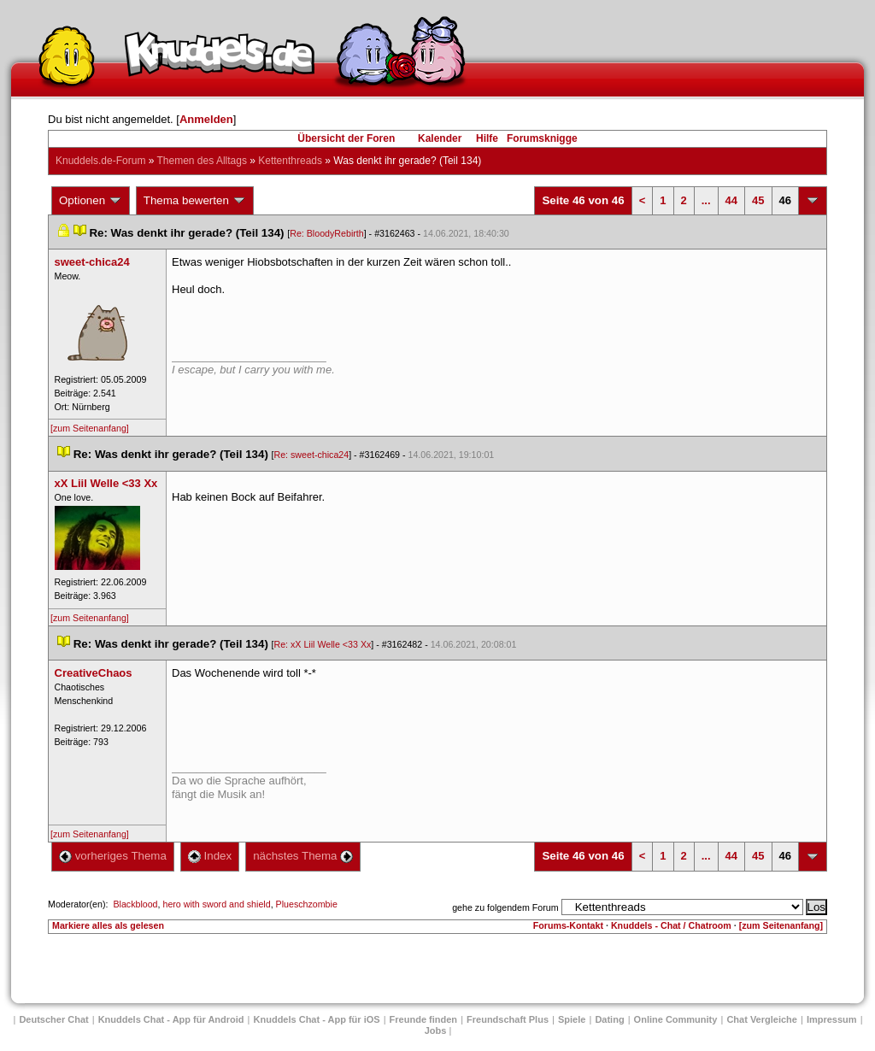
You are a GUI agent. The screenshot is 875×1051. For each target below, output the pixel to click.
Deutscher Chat (53, 1019)
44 (731, 200)
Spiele (571, 1019)
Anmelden (206, 119)
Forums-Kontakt (568, 925)
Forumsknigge (542, 138)
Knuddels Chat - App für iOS (317, 1019)
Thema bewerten (195, 201)
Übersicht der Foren (346, 138)
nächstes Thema (303, 855)
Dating (609, 1019)
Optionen (90, 201)
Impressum (832, 1019)
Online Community (676, 1019)
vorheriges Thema (113, 855)
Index (210, 855)
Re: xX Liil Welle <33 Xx (323, 644)
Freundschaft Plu (508, 1019)
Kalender (439, 138)
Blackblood (135, 904)
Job (436, 1030)
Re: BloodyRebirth (326, 233)
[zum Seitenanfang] (89, 428)
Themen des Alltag (202, 161)
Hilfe (487, 138)
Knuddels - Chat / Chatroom (671, 925)
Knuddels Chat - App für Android (171, 1019)
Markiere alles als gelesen (108, 925)
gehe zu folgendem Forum (505, 907)
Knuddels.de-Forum (100, 161)
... (706, 200)
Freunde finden (423, 1019)
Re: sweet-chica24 (311, 454)
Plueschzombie (307, 904)
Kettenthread (290, 161)
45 (758, 200)
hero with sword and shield (216, 904)
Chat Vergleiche (761, 1019)
